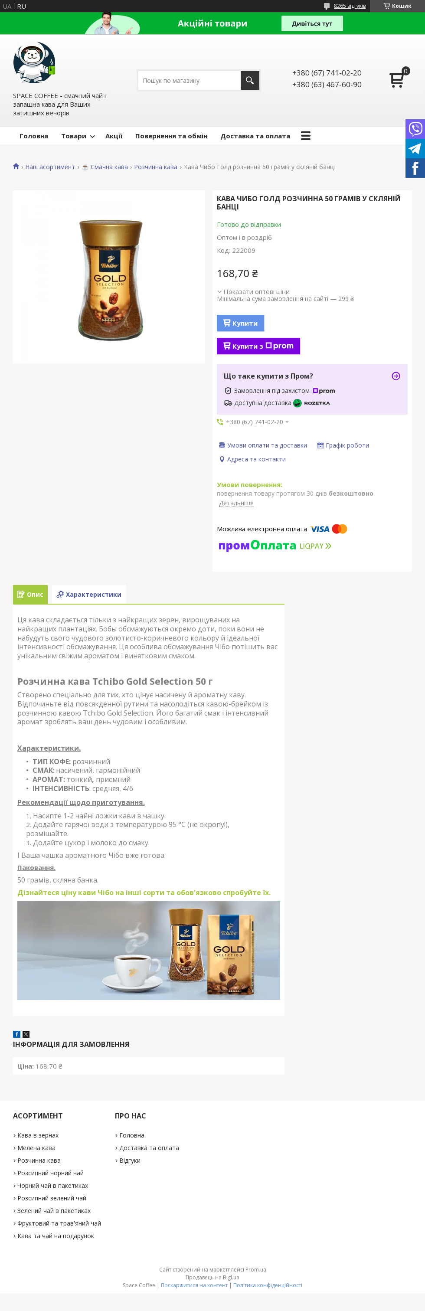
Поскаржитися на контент (194, 1285)
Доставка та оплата (255, 135)
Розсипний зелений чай (51, 1198)
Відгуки (130, 1160)
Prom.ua (255, 1269)
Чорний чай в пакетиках (52, 1185)
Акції (113, 135)
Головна (34, 135)
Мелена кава (36, 1148)
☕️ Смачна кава (105, 167)
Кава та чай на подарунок (55, 1236)
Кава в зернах (38, 1135)
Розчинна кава (155, 167)
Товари (73, 135)
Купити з (263, 346)
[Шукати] (250, 80)
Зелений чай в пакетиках (54, 1210)
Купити (245, 323)
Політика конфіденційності (267, 1285)
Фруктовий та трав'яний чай (59, 1223)
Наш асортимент (50, 167)
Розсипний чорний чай (50, 1173)
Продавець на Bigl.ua (212, 1277)
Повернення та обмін (171, 135)
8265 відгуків (350, 6)
